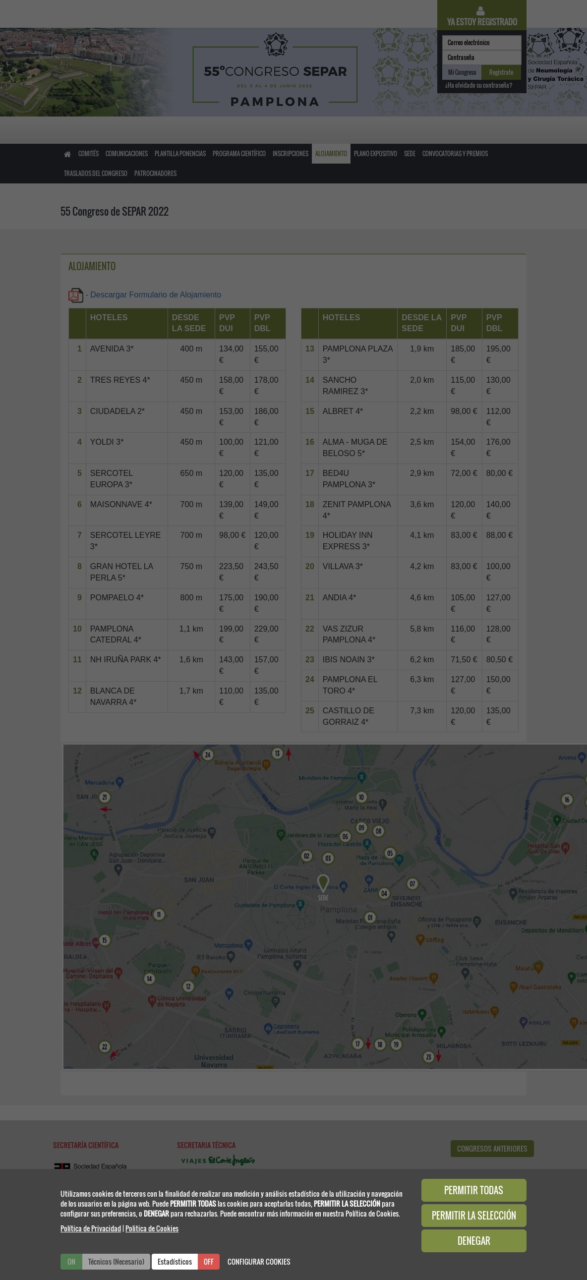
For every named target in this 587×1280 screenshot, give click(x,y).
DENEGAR (474, 1240)
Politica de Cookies (151, 1228)
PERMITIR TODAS (473, 1190)
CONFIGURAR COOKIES (259, 1261)
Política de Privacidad (90, 1228)
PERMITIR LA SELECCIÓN (474, 1215)
